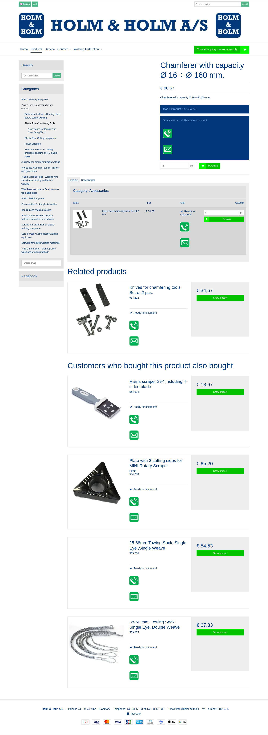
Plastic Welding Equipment (35, 99)
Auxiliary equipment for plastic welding (40, 162)
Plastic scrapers (33, 143)
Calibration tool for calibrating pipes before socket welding (42, 116)
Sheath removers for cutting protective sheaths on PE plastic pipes (41, 153)
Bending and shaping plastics (36, 210)
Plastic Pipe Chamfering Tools (40, 123)
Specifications (88, 180)
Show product (220, 298)
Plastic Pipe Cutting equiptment (40, 138)
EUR (35, 4)
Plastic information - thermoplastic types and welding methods (38, 250)
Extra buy (74, 180)
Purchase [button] (208, 166)
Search (245, 4)
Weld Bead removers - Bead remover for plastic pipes (40, 191)
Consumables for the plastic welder (39, 204)
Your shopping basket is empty (223, 49)
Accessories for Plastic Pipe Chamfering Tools (42, 131)
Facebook (134, 713)
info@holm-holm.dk (187, 708)
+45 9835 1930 (135, 708)
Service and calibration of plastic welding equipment (37, 226)
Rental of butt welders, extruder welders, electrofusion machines (37, 217)
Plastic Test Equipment (32, 198)
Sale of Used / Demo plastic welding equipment (39, 235)
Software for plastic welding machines (40, 243)
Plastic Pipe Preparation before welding (37, 107)
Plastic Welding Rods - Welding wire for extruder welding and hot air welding (39, 180)
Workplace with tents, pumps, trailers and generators (40, 169)
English (25, 4)
